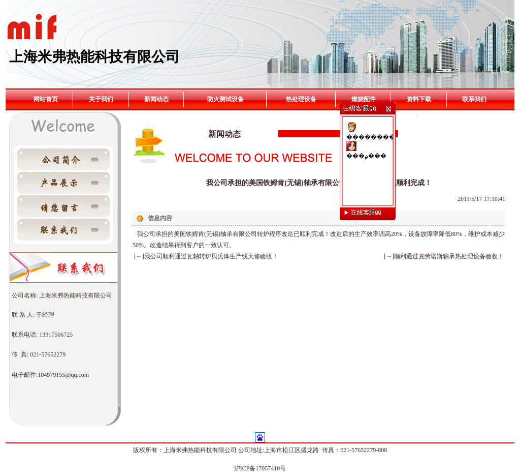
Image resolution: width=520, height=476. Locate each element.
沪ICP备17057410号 (260, 468)
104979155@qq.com (63, 374)
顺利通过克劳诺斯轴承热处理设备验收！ (449, 256)
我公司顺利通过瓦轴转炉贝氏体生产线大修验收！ (211, 256)
